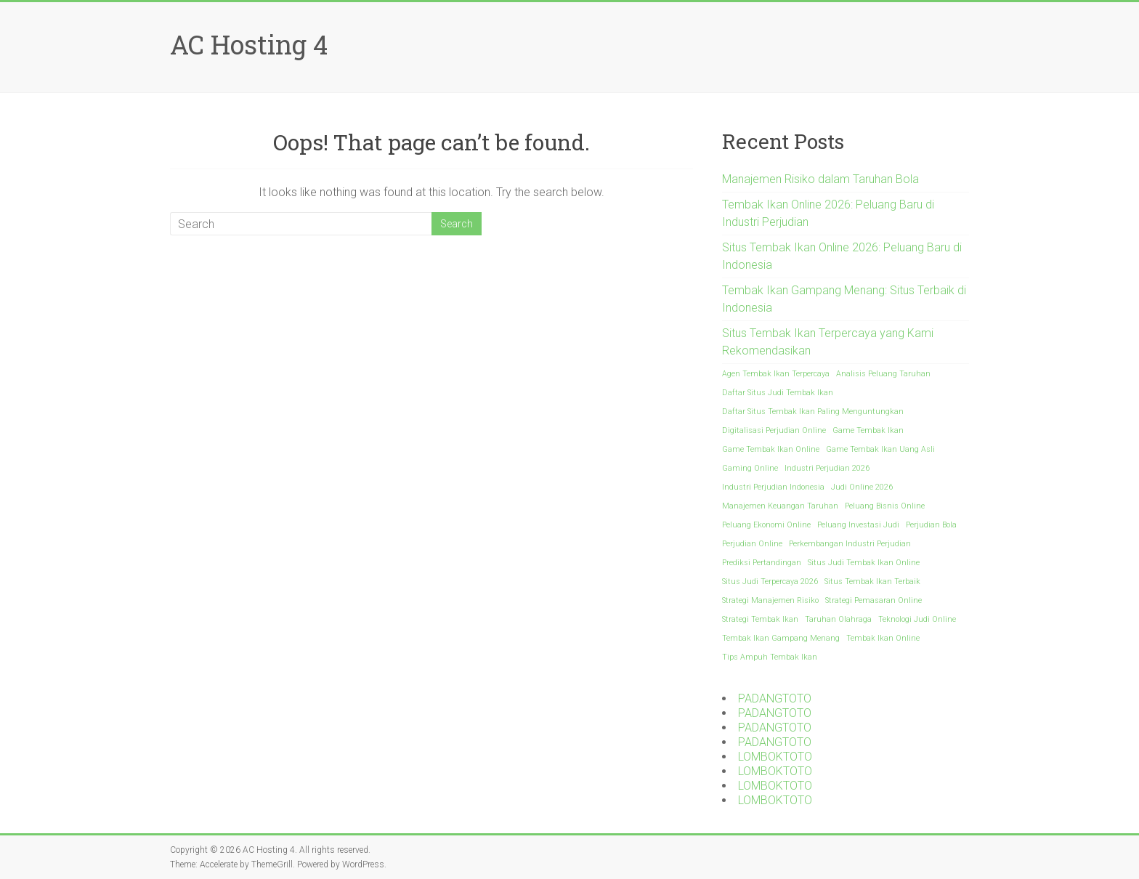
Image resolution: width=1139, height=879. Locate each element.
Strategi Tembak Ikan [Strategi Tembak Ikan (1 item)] (760, 619)
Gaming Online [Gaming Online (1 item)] (750, 468)
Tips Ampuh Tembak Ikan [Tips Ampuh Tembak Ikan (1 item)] (769, 657)
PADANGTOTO (774, 698)
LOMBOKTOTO (775, 756)
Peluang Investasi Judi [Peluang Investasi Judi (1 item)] (858, 525)
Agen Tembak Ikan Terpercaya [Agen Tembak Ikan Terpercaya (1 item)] (776, 373)
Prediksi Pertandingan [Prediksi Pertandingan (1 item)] (761, 562)
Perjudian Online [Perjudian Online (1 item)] (752, 543)
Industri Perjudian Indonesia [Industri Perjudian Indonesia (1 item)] (773, 487)
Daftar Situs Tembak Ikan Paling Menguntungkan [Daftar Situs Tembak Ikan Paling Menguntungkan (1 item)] (813, 411)
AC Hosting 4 (249, 44)
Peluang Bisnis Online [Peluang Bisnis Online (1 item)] (885, 506)
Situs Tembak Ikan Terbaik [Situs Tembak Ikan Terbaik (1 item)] (872, 581)
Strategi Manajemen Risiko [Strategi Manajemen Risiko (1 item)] (770, 600)
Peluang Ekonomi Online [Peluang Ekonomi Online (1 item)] (766, 525)
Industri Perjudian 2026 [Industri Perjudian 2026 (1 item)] (827, 468)
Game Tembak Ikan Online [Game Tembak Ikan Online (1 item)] (770, 449)
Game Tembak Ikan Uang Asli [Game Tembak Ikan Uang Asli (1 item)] (880, 449)
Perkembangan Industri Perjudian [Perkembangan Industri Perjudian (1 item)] (850, 543)
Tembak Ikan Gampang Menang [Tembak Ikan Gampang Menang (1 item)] (781, 638)
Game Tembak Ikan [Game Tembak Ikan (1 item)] (868, 430)
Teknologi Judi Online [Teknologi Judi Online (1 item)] (917, 619)
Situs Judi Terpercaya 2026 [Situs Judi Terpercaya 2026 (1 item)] (770, 581)
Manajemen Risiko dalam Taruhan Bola (820, 179)
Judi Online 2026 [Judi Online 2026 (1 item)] (862, 487)
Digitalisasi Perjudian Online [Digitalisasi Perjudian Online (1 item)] (774, 430)
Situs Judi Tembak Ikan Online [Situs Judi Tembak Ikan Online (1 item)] (864, 562)
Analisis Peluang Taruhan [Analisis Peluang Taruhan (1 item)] (883, 373)
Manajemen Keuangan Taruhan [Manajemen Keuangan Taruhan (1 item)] (780, 506)
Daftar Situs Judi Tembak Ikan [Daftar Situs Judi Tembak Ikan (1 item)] (777, 392)
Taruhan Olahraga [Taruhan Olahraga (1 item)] (838, 619)
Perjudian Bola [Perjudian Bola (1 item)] (931, 525)
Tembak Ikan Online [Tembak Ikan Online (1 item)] (883, 638)
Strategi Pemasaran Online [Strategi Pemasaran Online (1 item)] (873, 600)
